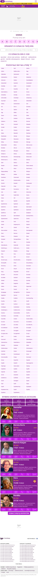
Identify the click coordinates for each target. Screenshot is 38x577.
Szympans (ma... (5, 389)
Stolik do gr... (4, 248)
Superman (28, 286)
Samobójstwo (29, 80)
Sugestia (16, 283)
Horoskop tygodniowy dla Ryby (26, 548)
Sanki (15, 86)
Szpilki (27, 368)
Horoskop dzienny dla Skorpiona (7, 559)
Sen (27, 103)
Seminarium (17, 103)
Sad (15, 68)
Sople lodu (16, 195)
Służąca (28, 171)
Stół (15, 257)
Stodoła (28, 242)
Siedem (15, 118)
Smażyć (28, 177)
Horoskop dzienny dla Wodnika (7, 546)
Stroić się (3, 265)
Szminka (3, 354)
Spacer (28, 198)
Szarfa (27, 313)
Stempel (3, 239)
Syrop (27, 295)
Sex (2, 109)
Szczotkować (4, 327)
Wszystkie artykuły (11, 568)
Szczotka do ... (29, 324)
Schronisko (3, 97)
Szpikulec (3, 368)
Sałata (15, 80)
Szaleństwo (16, 307)
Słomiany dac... (4, 156)
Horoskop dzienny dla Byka (6, 551)
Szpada (28, 360)
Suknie (28, 283)
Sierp (2, 124)
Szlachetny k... (29, 348)
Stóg (2, 257)
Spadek (28, 201)
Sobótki (3, 189)
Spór (15, 212)
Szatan (15, 318)
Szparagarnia (29, 363)
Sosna (27, 195)
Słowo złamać (29, 165)
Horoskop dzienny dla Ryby (6, 548)
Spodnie (3, 209)
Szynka (28, 389)
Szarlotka (16, 315)
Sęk (27, 109)
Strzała (3, 274)
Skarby (15, 136)
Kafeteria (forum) (19, 570)
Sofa (27, 189)
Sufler (2, 283)
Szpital (15, 371)
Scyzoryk (3, 100)
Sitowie (15, 130)
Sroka (2, 221)
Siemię (15, 121)
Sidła (27, 115)
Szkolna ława (4, 348)
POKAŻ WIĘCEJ (19, 564)
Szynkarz (3, 392)
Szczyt (27, 333)
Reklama (3, 568)
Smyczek (3, 186)
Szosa (2, 360)
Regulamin (19, 567)
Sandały (3, 86)
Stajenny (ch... (17, 224)
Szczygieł (16, 330)
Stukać (2, 280)
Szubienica (3, 377)
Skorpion (16, 142)
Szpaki (2, 363)
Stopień (3, 251)
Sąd (27, 89)
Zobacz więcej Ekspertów (19, 513)
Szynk (15, 389)
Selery (2, 103)
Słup (15, 171)
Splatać (15, 206)
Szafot (2, 304)
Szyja (27, 383)
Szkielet (3, 345)
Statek (27, 233)
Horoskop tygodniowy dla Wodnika (27, 546)
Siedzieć (28, 118)
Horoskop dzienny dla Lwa (6, 555)
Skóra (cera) (29, 145)
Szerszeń (3, 339)
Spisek (27, 203)
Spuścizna (16, 218)
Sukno (2, 286)
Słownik (15, 165)
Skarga (28, 136)
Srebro (28, 218)
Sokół (15, 192)
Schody (15, 94)
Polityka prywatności (29, 567)
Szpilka (15, 368)
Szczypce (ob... (4, 333)
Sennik (21, 31)
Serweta (28, 106)
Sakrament (16, 74)
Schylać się (28, 97)
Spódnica (3, 212)
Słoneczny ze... (4, 159)
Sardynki (28, 86)
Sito (2, 130)
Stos (2, 254)
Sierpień (16, 124)
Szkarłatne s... (17, 342)
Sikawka (28, 124)
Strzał (27, 271)
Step (27, 239)
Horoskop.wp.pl (16, 31)
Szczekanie (29, 321)
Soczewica (16, 189)
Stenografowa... (17, 239)
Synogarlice (16, 292)
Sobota (28, 186)
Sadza (27, 68)
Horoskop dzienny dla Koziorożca (7, 545)
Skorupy (28, 142)
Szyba (27, 380)
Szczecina (16, 321)
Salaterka (28, 77)
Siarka (15, 115)
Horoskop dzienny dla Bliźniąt (6, 552)
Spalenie (16, 203)
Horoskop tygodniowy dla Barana (27, 549)
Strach (27, 257)
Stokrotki (16, 245)
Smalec (28, 174)
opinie (17, 410)
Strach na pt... (4, 259)
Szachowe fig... (29, 298)
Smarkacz (3, 177)
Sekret (15, 100)
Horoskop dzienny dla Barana (6, 549)
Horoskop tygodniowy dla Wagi (26, 558)
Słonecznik (28, 156)
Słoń (2, 162)
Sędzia (15, 109)
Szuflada (16, 377)
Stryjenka (16, 271)
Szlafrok (3, 351)
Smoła (27, 180)
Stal (2, 227)
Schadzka (3, 94)
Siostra (28, 127)
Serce (15, 106)
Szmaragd (28, 351)
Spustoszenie (4, 218)
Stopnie (15, 251)
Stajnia (28, 224)
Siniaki (2, 127)
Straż (15, 262)
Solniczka (28, 192)
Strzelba (3, 277)
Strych (15, 268)
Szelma (28, 336)
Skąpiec (28, 139)
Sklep (2, 142)
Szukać (28, 377)
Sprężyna (28, 212)
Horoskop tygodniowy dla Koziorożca (28, 545)
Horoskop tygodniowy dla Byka (26, 551)
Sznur (27, 354)
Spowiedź (28, 209)
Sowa (2, 198)
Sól (14, 198)
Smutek (15, 183)
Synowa (28, 292)
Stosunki (28, 254)
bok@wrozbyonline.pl (11, 567)
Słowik (2, 165)
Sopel (2, 195)
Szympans (28, 386)
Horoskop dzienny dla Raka (6, 554)
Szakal (27, 304)
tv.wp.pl (3, 572)
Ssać (15, 221)
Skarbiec (28, 133)
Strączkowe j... (29, 262)
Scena (27, 92)
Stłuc (15, 242)
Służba (15, 174)
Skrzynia (3, 150)
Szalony (28, 307)
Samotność (28, 83)
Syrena (15, 295)
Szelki (15, 336)
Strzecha (16, 274)
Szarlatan (3, 315)
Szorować (28, 357)
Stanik (15, 227)
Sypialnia (3, 295)
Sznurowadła (4, 357)
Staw (27, 236)
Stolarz (28, 245)
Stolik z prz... (17, 248)
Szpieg (28, 366)
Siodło (15, 127)
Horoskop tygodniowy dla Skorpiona (27, 559)
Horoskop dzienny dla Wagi (6, 558)
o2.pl (7, 572)
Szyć (2, 383)
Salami (15, 77)
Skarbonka (3, 136)
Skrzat (15, 148)
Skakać (28, 130)
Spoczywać (29, 206)
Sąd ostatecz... (4, 92)
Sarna (2, 89)
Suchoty (28, 280)
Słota (27, 162)
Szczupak (28, 327)
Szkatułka (28, 342)
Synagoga (3, 292)
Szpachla (16, 360)
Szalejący (3, 307)
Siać (27, 112)
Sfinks (15, 112)
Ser (2, 106)
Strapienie (28, 259)
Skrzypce (16, 150)
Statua (2, 236)
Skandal (16, 133)
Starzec (15, 233)
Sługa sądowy (4, 171)
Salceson (3, 80)
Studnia (28, 277)
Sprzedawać (17, 215)
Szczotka (16, 324)
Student (16, 277)
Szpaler (15, 363)
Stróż (15, 265)
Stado (2, 224)
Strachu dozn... (17, 259)
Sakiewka (3, 74)
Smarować (16, 177)
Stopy (27, 251)
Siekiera (3, 121)
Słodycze (3, 153)
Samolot (16, 83)
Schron (28, 94)
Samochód (3, 83)
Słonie (15, 159)
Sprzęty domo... (30, 215)
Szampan (28, 310)
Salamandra (4, 77)
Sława (27, 150)
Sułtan (15, 286)
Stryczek (28, 268)
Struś (2, 268)
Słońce (15, 162)
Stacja (27, 221)
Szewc (15, 339)
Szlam (15, 351)
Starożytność (29, 230)
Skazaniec (16, 139)
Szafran (15, 304)
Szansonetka (17, 313)
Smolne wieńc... (17, 180)
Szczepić (3, 324)
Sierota (28, 121)
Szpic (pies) (16, 366)
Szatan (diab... (29, 318)
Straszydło (3, 262)
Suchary (16, 280)
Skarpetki (3, 139)
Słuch (15, 168)
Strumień (28, 265)
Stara (27, 227)
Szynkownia (16, 392)
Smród (2, 183)
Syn (27, 289)
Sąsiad (15, 92)
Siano (2, 115)
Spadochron (4, 203)
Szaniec (3, 313)
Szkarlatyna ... (29, 339)
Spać (2, 201)
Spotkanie (16, 209)
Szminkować (17, 354)
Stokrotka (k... (4, 245)
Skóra (15, 145)
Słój (2, 168)
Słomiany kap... (17, 156)
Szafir (27, 301)
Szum (2, 380)
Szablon (16, 298)
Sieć (2, 118)
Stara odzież (4, 230)
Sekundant (28, 100)
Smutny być (29, 183)
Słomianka (28, 153)
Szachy (3, 301)
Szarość (28, 315)
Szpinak (3, 371)
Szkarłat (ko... (4, 342)
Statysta (16, 236)
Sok (2, 192)
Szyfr (15, 383)
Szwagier (16, 380)
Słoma (15, 153)
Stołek (27, 248)
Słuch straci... (29, 168)
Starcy (15, 230)
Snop (15, 186)
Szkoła (15, 348)
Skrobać (3, 148)
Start (2, 233)
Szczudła (16, 327)
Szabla (2, 298)
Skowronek (3, 145)
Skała (2, 133)
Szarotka (3, 318)
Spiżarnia (3, 206)
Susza (2, 289)
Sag (27, 71)
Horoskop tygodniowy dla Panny (26, 556)
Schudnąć (16, 97)
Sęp (2, 112)
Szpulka (28, 371)
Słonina (28, 159)
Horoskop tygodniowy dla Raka (26, 554)
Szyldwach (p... (17, 386)
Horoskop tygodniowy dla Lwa (26, 555)
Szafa (15, 301)
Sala (27, 74)
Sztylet (28, 374)
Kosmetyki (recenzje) (30, 570)
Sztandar (16, 374)
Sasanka (16, 89)
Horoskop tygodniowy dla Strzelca (27, 561)
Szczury (3, 330)
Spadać (15, 201)
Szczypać (28, 330)
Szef (2, 336)
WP (11, 31)
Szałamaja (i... (4, 310)
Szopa (15, 357)
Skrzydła (28, 148)
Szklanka (16, 345)
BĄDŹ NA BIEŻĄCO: (32, 538)
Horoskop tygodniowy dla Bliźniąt (27, 552)
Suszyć (15, 289)
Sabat (2, 68)
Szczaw (3, 321)
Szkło (27, 345)
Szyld (2, 386)
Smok (2, 180)
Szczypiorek (16, 333)
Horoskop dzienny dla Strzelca (6, 561)
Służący (3, 174)
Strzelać (28, 274)
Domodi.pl (10, 570)
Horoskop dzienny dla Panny (6, 556)
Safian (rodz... (17, 71)
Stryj (2, 271)
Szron (2, 374)
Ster (2, 242)
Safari (2, 71)
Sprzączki (3, 215)
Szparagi (3, 366)
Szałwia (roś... (17, 310)
